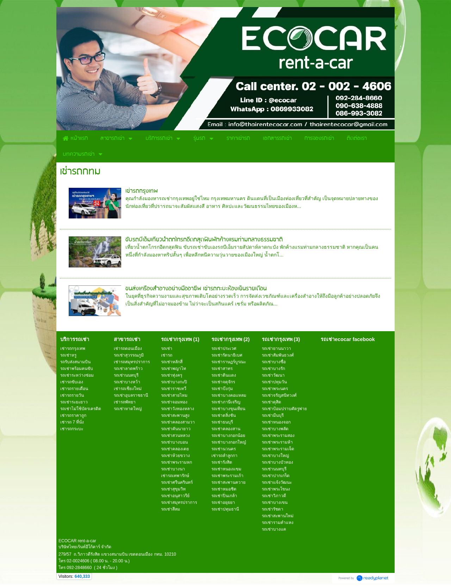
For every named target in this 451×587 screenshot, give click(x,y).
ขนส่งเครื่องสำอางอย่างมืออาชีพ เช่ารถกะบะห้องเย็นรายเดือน (196, 289)
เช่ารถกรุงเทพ (141, 191)
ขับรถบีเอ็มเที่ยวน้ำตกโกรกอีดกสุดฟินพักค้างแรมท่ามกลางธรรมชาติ (204, 240)
